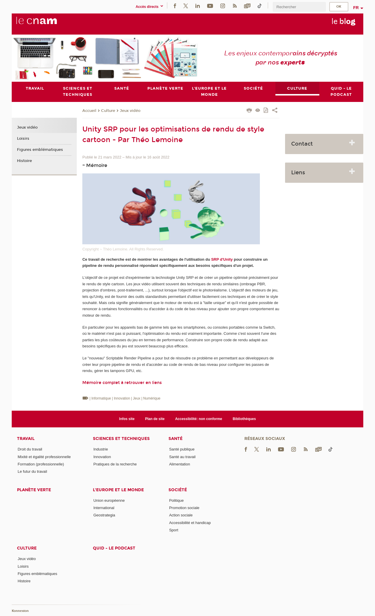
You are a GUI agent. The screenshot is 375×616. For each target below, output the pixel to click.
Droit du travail (30, 449)
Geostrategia (104, 515)
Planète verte (34, 489)
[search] (299, 7)
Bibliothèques (244, 419)
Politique (176, 500)
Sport (173, 530)
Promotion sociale (184, 508)
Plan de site (155, 419)
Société (177, 489)
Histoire (24, 160)
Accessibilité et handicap (190, 523)
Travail (26, 438)
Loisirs (23, 138)
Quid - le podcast (114, 548)
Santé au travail (182, 457)
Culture (108, 110)
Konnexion (20, 611)
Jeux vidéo (130, 110)
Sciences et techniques (121, 438)
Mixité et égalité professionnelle (44, 457)
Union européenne (109, 500)
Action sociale (180, 515)
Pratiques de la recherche (115, 464)
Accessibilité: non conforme (198, 419)
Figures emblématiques (40, 149)
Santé (175, 438)
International (104, 508)
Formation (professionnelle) (41, 464)
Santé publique (182, 449)
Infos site (127, 419)
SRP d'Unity (222, 259)
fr (356, 7)
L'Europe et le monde (118, 489)
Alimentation (179, 464)
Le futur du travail (32, 471)
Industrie (100, 449)
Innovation (102, 457)
